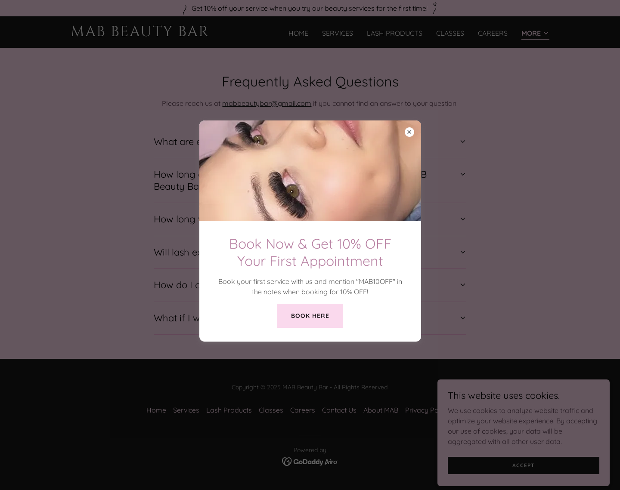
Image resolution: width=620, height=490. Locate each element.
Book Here (310, 316)
